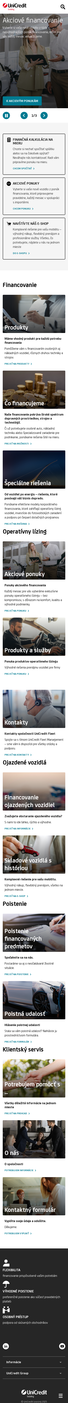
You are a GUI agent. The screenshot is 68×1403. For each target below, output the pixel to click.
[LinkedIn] (6, 1346)
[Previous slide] (24, 115)
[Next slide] (44, 115)
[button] (22, 100)
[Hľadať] (62, 6)
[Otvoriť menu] (60, 1395)
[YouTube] (62, 1346)
